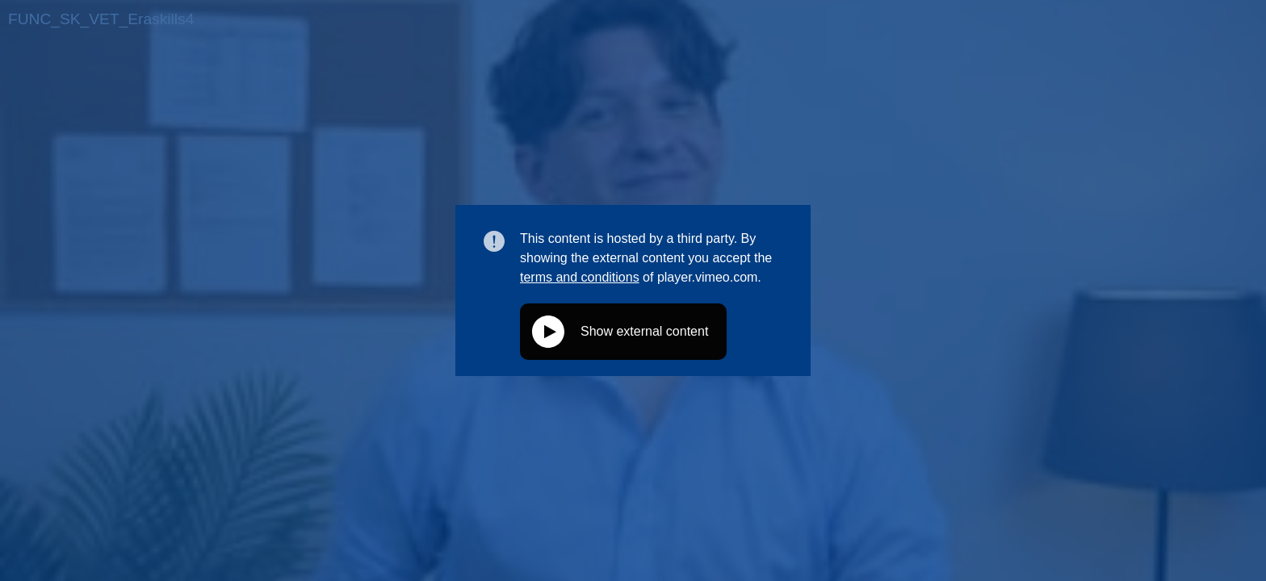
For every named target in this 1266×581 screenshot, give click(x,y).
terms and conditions (579, 277)
